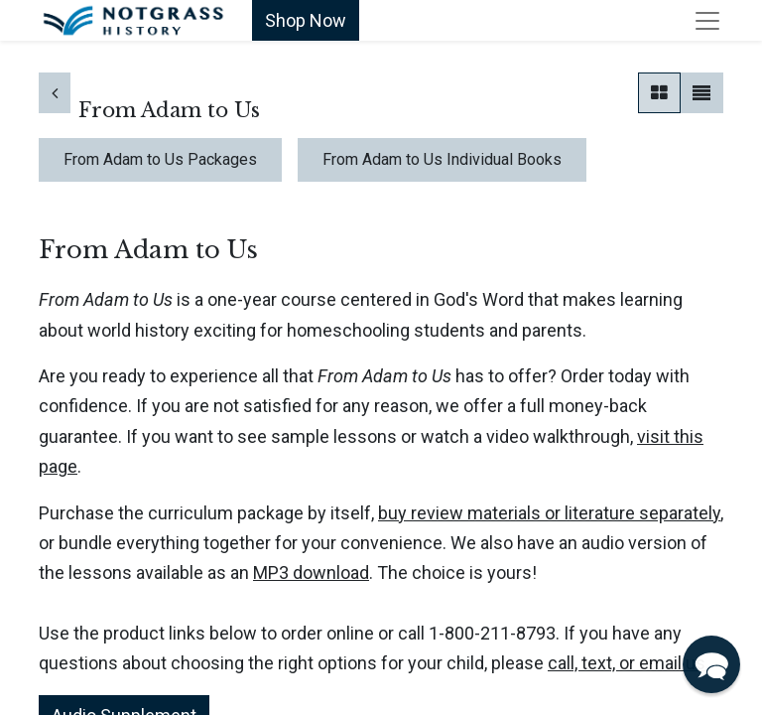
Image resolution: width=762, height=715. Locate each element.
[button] (711, 664)
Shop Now (305, 20)
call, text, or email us (626, 662)
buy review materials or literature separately (549, 512)
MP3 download (311, 572)
